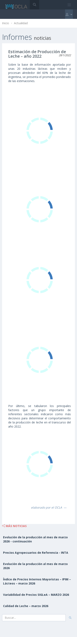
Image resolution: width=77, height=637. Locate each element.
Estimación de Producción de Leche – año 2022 (37, 54)
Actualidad (21, 23)
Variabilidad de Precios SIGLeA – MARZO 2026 (36, 595)
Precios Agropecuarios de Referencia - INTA (35, 553)
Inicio (5, 23)
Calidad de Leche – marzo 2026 (25, 606)
